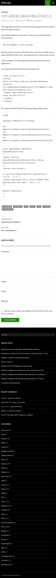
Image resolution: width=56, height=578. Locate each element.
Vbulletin (4, 560)
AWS (3, 443)
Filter (3, 460)
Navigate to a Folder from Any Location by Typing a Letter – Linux (24, 353)
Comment (5, 251)
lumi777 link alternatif (9, 415)
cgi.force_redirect (14, 398)
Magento (4, 12)
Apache (4, 439)
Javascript (4, 476)
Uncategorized (6, 556)
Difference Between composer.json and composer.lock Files (22, 370)
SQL (39, 206)
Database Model (7, 451)
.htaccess (4, 430)
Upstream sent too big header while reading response (20, 349)
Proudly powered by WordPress (11, 575)
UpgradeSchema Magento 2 (28, 220)
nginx (3, 514)
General (4, 464)
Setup (33, 206)
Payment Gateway (7, 523)
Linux (3, 502)
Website (4, 301)
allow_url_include (18, 402)
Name (4, 281)
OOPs (3, 518)
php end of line (16, 406)
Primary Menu (53, 3)
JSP (2, 497)
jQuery (3, 489)
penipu (3, 411)
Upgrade (47, 206)
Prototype (4, 535)
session (3, 539)
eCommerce (7, 206)
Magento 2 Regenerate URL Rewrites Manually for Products (22, 379)
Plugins (3, 531)
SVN (2, 552)
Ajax (2, 434)
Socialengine (5, 544)
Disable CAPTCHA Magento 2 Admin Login (16, 366)
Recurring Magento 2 (28, 228)
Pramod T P (21, 20)
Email (4, 291)
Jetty (3, 481)
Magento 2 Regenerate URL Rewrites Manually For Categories (23, 374)
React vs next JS (6, 362)
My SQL (4, 510)
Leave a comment (35, 20)
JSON (3, 493)
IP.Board (4, 472)
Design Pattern (6, 455)
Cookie (3, 447)
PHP (26, 206)
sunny (3, 398)
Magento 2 (18, 206)
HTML (3, 468)
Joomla (3, 485)
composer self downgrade (10, 383)
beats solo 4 (5, 402)
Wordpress (5, 565)
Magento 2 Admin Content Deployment (15, 358)
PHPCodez (6, 3)
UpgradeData (8, 209)
